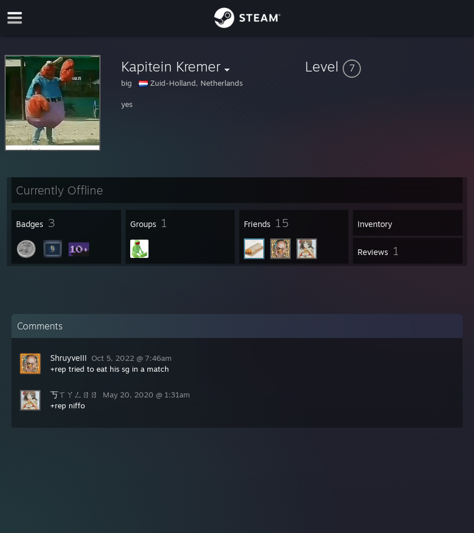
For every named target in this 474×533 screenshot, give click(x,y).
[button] (387, 66)
